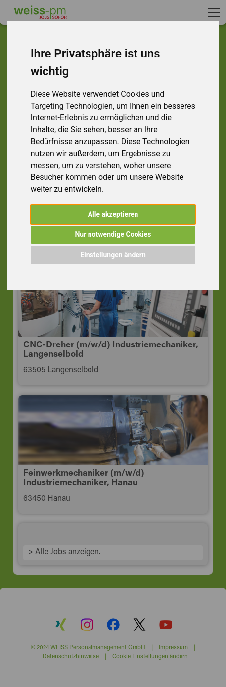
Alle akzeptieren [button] (113, 214)
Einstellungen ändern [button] (113, 255)
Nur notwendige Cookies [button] (113, 234)
